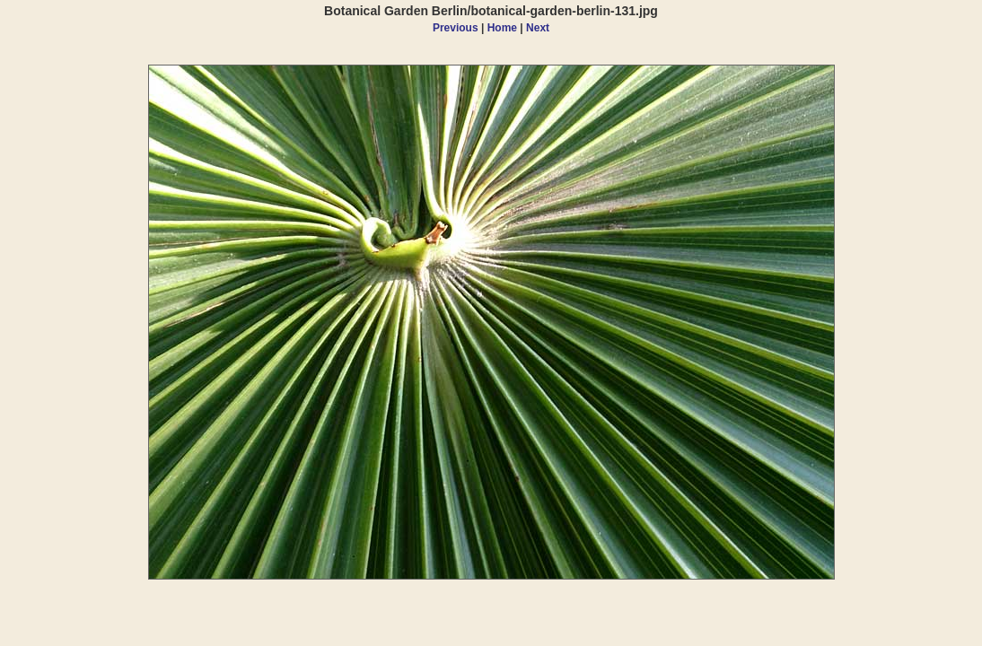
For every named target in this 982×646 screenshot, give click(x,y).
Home (502, 28)
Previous (455, 28)
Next (537, 28)
